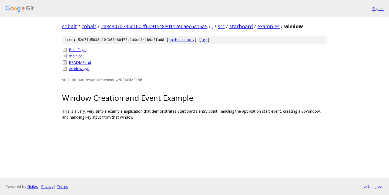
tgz (204, 39)
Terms (62, 186)
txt (366, 186)
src (221, 26)
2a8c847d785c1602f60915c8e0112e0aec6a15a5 (154, 26)
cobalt (69, 26)
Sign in (378, 8)
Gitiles (32, 186)
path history (181, 39)
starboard (241, 26)
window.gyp (79, 68)
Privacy (47, 186)
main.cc (75, 55)
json (379, 186)
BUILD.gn (77, 49)
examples (268, 26)
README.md (80, 62)
